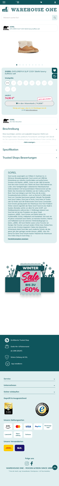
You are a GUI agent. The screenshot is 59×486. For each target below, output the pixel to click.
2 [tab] (20, 65)
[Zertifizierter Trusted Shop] (16, 410)
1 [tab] (17, 65)
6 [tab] (33, 65)
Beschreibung (11, 128)
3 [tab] (23, 65)
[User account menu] (55, 2)
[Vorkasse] (28, 434)
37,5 (7, 83)
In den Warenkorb (29, 103)
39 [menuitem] (26, 83)
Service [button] (29, 379)
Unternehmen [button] (29, 385)
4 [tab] (26, 65)
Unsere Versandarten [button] (13, 441)
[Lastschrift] (8, 434)
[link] (27, 465)
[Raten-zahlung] (18, 434)
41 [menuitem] (50, 83)
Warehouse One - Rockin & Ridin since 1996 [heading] (29, 468)
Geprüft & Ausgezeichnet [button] (15, 398)
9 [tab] (42, 65)
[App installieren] (14, 363)
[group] (29, 340)
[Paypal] (38, 426)
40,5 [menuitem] (44, 83)
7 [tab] (36, 65)
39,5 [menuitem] (32, 83)
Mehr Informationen (31, 110)
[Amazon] (8, 426)
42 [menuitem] (13, 89)
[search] (27, 17)
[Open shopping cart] (41, 2)
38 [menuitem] (13, 83)
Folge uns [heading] (29, 458)
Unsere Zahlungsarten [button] (14, 420)
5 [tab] (29, 65)
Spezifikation (10, 149)
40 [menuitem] (38, 83)
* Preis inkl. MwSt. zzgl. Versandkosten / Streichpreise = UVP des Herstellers (29, 471)
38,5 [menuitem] (19, 83)
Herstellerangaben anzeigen (18, 239)
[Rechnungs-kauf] (48, 426)
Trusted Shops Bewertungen (20, 157)
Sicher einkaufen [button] (29, 392)
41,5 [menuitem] (7, 89)
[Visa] (28, 426)
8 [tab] (39, 65)
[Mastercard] (18, 426)
